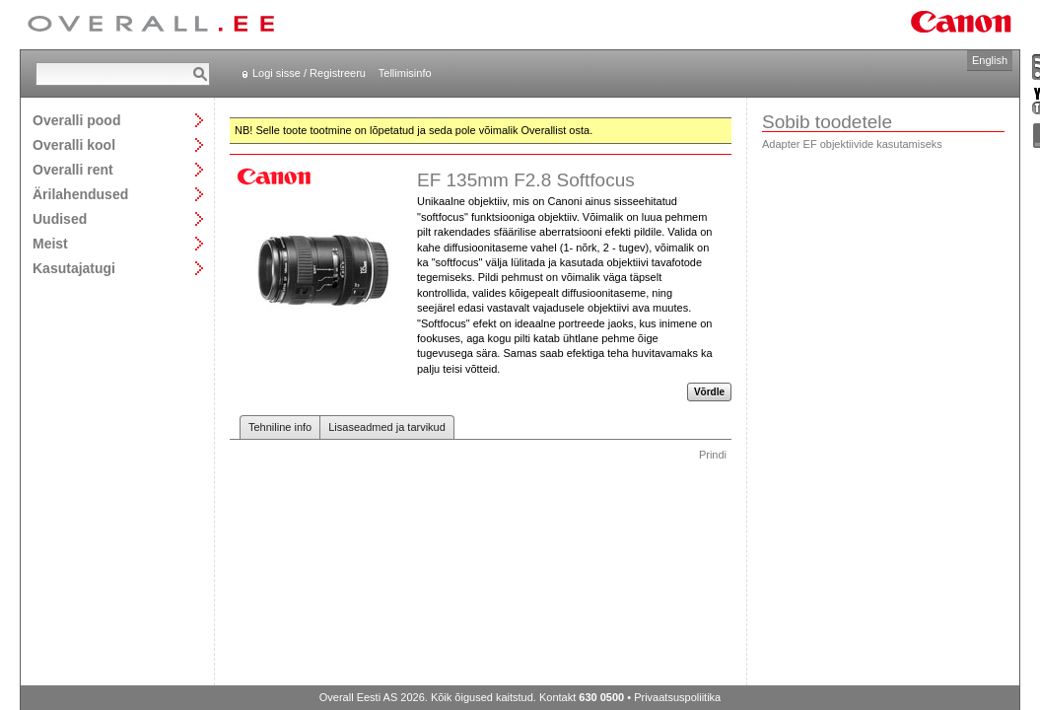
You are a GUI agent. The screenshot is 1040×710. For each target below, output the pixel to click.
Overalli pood (76, 119)
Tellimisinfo (405, 73)
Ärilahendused (80, 193)
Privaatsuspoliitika (677, 697)
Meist (50, 243)
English (989, 60)
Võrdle (709, 392)
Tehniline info (280, 427)
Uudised (60, 218)
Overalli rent (73, 169)
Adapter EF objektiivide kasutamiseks (852, 144)
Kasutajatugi (74, 267)
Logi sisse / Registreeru (309, 73)
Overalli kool (74, 144)
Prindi (713, 455)
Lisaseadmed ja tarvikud (387, 427)
